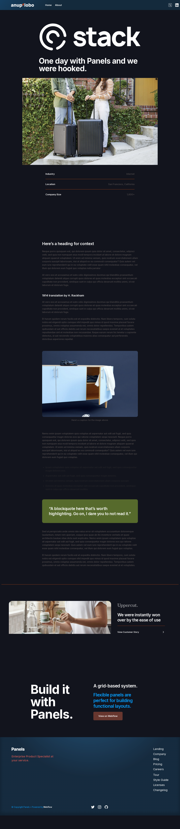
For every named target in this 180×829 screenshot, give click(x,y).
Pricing (157, 764)
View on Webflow (108, 716)
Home (48, 5)
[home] (22, 5)
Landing (158, 749)
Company (159, 754)
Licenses (159, 785)
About (58, 5)
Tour (156, 775)
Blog (156, 759)
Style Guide (160, 780)
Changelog (160, 790)
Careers (158, 769)
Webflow (47, 807)
